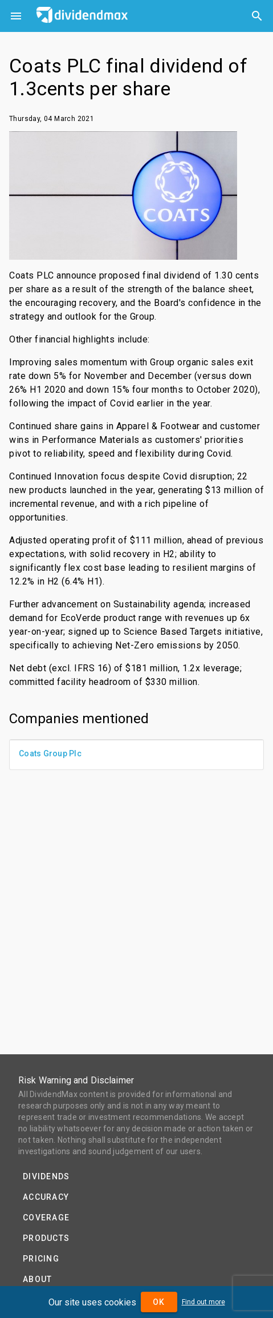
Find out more (203, 1302)
